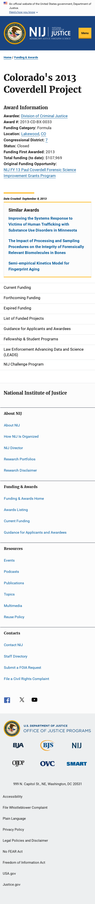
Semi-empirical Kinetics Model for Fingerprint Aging (38, 266)
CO (43, 133)
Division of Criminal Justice (44, 116)
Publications (14, 583)
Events (9, 560)
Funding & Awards (26, 57)
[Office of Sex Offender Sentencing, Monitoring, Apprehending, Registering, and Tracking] (77, 766)
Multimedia (13, 605)
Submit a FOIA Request (22, 667)
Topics (9, 594)
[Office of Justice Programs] (15, 33)
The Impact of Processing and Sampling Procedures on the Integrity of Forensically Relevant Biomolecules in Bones (46, 246)
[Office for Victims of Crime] (47, 767)
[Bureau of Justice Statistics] (47, 752)
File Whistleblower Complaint (25, 808)
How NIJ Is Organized (21, 436)
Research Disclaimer (20, 470)
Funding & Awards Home (24, 498)
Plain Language (14, 819)
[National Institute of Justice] (76, 749)
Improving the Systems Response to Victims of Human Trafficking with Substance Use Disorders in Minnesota (42, 224)
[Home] (50, 33)
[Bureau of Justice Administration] (18, 749)
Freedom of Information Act (24, 862)
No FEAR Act (13, 851)
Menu (85, 33)
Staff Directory (15, 656)
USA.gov (9, 873)
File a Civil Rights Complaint (26, 679)
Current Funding (17, 521)
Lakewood (30, 133)
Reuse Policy (14, 617)
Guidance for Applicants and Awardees (35, 532)
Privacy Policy (13, 830)
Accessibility (12, 797)
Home (7, 57)
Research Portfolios (19, 459)
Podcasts (11, 571)
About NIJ (12, 425)
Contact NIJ (13, 645)
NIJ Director (13, 447)
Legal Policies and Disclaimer (25, 840)
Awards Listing (16, 510)
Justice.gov (11, 884)
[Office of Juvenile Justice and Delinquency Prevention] (18, 767)
